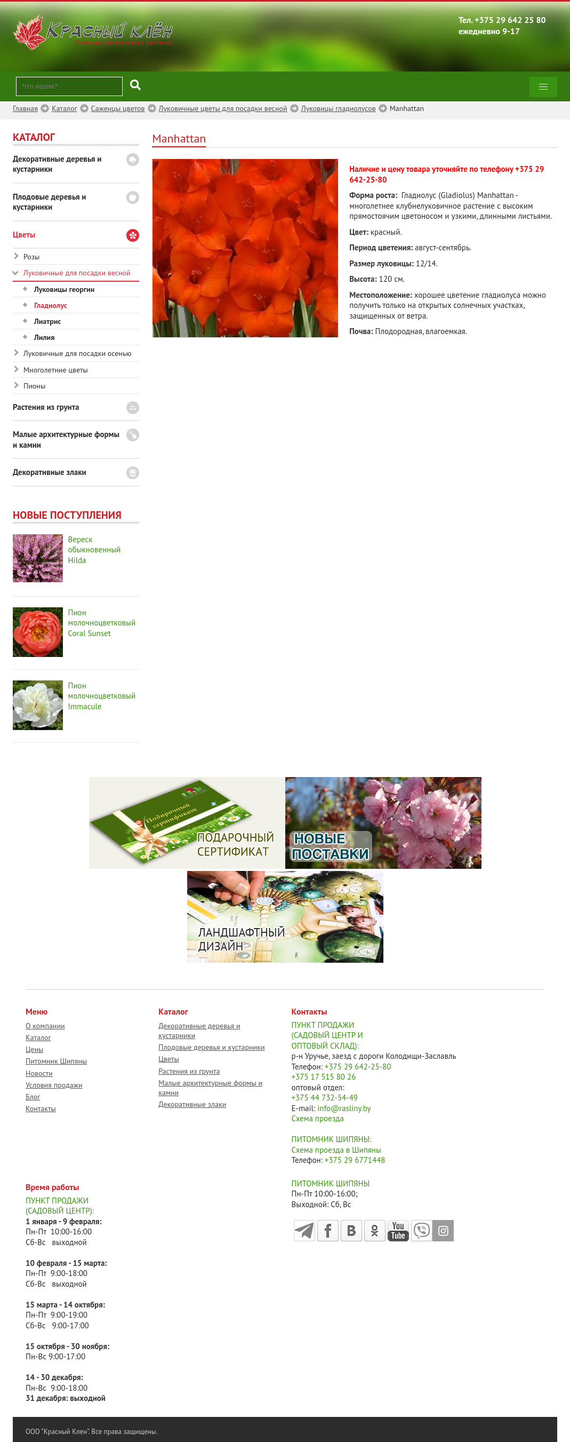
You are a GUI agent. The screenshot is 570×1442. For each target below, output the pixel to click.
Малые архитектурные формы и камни (66, 439)
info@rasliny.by (344, 1108)
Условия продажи (54, 1085)
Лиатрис (47, 321)
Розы (31, 257)
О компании (45, 1026)
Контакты (41, 1108)
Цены (34, 1049)
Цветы (24, 234)
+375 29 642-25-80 (358, 1066)
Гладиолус (50, 305)
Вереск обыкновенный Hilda (94, 549)
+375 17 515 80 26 (324, 1077)
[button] (543, 87)
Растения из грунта (46, 407)
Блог (33, 1097)
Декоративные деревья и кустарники (57, 164)
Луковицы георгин (64, 289)
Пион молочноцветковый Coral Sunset (102, 622)
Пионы (34, 386)
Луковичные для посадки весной (77, 273)
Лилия (44, 337)
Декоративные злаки (49, 472)
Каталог (38, 1037)
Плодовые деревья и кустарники (49, 202)
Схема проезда (318, 1118)
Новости (39, 1073)
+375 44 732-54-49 (325, 1097)
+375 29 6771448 (355, 1160)
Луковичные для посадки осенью (77, 353)
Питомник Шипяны (56, 1061)
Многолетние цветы (55, 370)
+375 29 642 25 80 (510, 19)
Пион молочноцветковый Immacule (102, 695)
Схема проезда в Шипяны (336, 1150)
